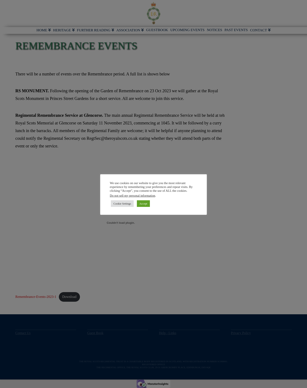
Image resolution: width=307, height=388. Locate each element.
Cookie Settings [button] (122, 203)
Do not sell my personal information (132, 195)
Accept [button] (143, 203)
